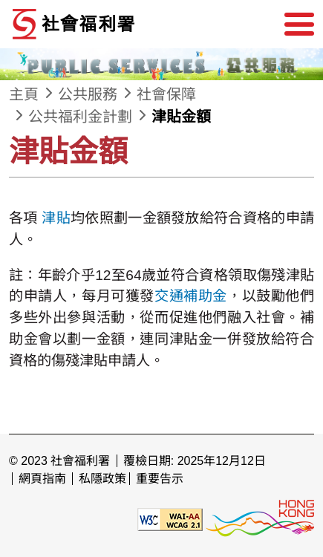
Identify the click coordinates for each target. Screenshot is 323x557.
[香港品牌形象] (260, 518)
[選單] (299, 24)
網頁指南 (42, 478)
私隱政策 (102, 478)
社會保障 (166, 94)
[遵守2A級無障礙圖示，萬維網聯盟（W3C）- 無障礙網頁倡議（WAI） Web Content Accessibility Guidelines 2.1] (170, 518)
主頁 (24, 94)
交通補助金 (190, 296)
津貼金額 (181, 116)
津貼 (56, 218)
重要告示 (159, 478)
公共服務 (87, 94)
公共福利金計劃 (80, 116)
